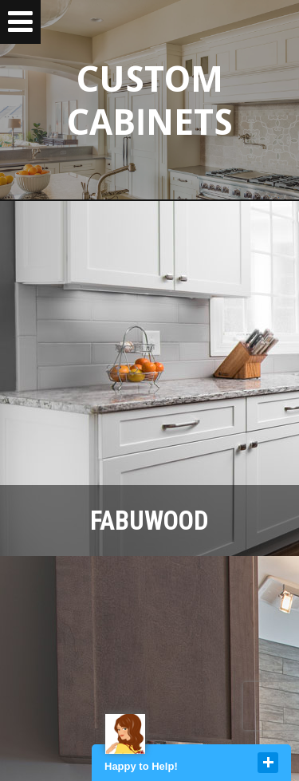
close (268, 762)
